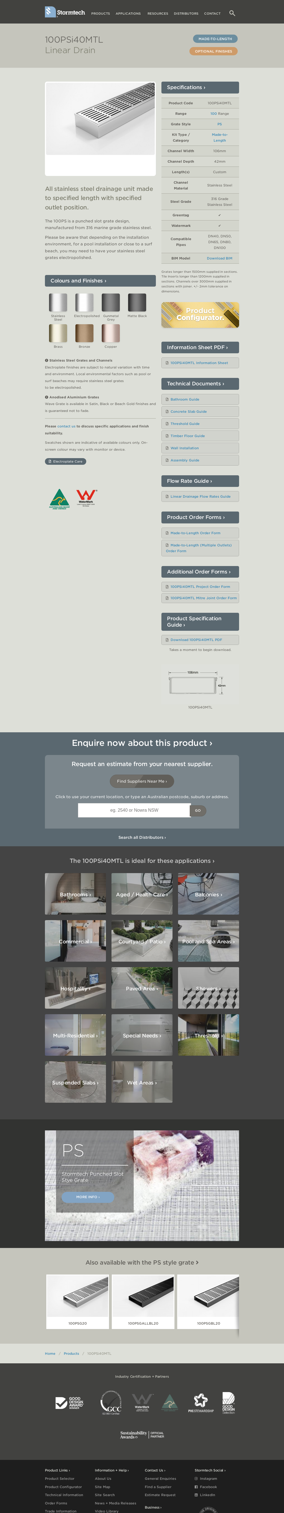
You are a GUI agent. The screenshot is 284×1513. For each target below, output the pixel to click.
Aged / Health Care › (142, 894)
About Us (103, 1478)
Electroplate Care (65, 467)
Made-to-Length (215, 39)
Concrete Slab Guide (189, 411)
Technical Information (64, 1495)
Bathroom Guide (185, 399)
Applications (129, 13)
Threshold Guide (185, 424)
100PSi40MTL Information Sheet (199, 363)
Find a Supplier (158, 1487)
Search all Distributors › (142, 837)
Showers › (78, 989)
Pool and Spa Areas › (143, 941)
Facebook (206, 1487)
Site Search (105, 1495)
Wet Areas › (142, 1036)
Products (100, 13)
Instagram (206, 1478)
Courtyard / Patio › (76, 941)
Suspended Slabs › (75, 1036)
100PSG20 (78, 1323)
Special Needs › (207, 989)
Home (50, 1353)
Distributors (186, 13)
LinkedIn (205, 1495)
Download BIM (219, 258)
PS (219, 124)
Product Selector (59, 1478)
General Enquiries (160, 1478)
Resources (158, 13)
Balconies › (208, 894)
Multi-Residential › (140, 989)
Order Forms (56, 1503)
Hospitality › (206, 942)
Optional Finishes (213, 51)
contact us (66, 432)
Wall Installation (185, 448)
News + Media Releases (115, 1503)
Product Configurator (63, 1487)
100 (214, 113)
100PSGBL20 (208, 1323)
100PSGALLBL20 (143, 1323)
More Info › (88, 1197)
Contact (212, 13)
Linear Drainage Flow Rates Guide (201, 496)
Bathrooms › (75, 894)
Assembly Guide (185, 460)
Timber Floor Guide (188, 436)
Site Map (102, 1487)
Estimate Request (160, 1495)
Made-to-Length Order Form (195, 533)
